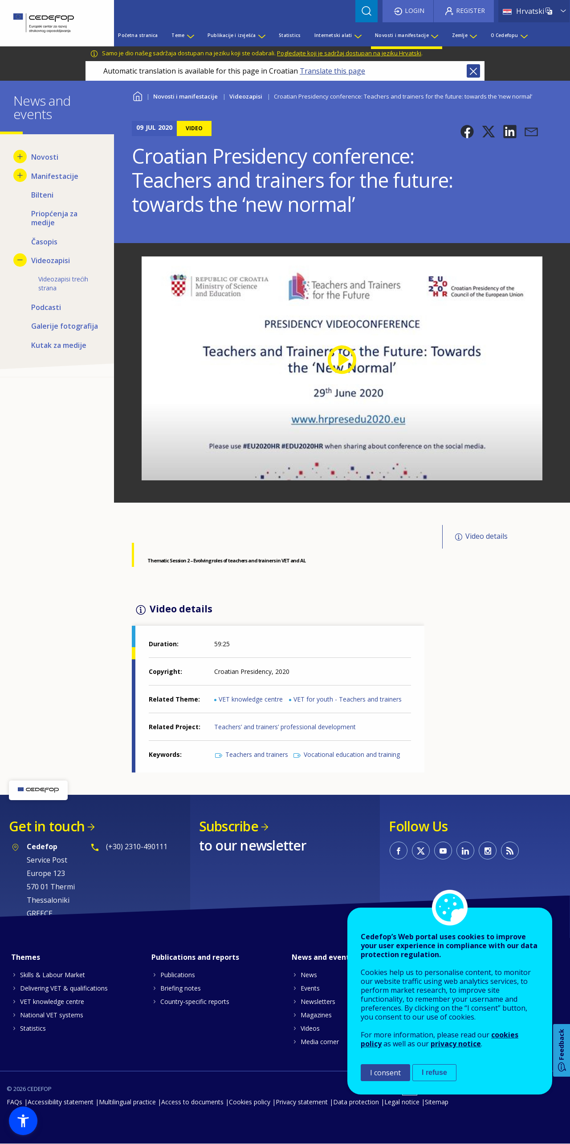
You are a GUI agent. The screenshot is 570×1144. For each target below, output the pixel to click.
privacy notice (456, 1044)
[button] (467, 131)
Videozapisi (245, 96)
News (309, 975)
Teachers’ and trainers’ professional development (285, 727)
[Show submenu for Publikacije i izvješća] (261, 35)
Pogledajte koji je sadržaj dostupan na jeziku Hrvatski (349, 53)
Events (310, 988)
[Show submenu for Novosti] (20, 156)
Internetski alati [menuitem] (333, 35)
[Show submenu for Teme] (190, 35)
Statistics (33, 1028)
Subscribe (228, 826)
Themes (25, 957)
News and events (322, 957)
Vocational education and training (352, 754)
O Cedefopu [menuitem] (504, 35)
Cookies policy (249, 1102)
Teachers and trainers (256, 754)
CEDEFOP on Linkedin (465, 850)
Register (470, 10)
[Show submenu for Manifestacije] (20, 175)
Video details (486, 536)
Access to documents (192, 1102)
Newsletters (318, 1001)
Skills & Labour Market (52, 975)
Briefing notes (180, 988)
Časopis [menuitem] (44, 242)
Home (137, 95)
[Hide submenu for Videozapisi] (20, 260)
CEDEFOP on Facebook (398, 850)
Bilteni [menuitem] (42, 195)
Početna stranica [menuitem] (138, 35)
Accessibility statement (61, 1102)
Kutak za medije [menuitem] (58, 345)
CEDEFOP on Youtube (443, 850)
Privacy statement (302, 1102)
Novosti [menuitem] (44, 157)
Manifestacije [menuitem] (54, 176)
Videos (310, 1028)
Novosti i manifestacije (185, 96)
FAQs (14, 1102)
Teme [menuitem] (177, 35)
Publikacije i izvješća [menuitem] (232, 35)
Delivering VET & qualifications (64, 988)
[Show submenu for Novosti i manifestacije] (434, 35)
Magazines (316, 1015)
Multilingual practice (127, 1102)
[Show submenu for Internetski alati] (358, 35)
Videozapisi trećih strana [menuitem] (63, 283)
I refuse (434, 1072)
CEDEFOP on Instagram (488, 850)
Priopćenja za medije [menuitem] (54, 218)
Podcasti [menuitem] (46, 307)
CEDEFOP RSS (510, 850)
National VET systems (51, 1015)
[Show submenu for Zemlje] (473, 35)
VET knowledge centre (251, 699)
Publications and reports (195, 957)
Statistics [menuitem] (290, 35)
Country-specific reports (194, 1001)
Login (414, 10)
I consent (385, 1073)
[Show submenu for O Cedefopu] (524, 35)
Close (473, 71)
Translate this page (332, 71)
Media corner (320, 1041)
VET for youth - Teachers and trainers (347, 699)
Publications (177, 975)
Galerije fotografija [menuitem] (64, 326)
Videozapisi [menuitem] (50, 260)
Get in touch (47, 826)
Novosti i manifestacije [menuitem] (402, 35)
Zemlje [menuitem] (460, 35)
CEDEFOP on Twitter (421, 850)
